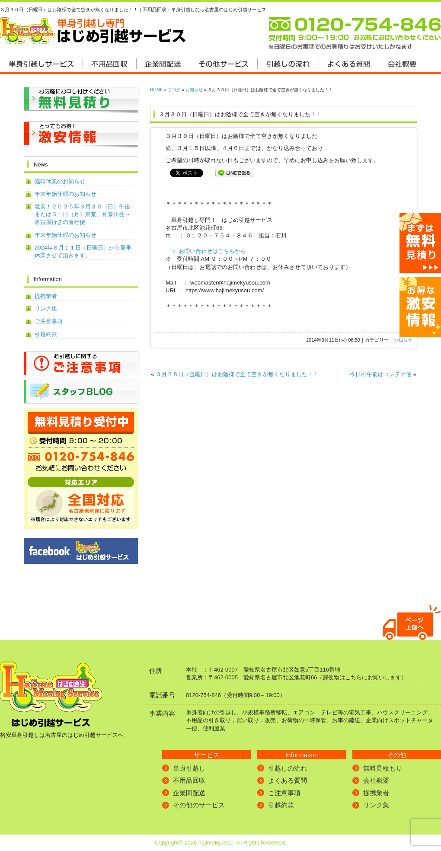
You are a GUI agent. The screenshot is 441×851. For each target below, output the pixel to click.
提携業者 (46, 296)
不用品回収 (189, 780)
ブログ (174, 89)
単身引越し (189, 768)
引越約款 (46, 334)
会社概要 (376, 780)
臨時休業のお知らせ (60, 181)
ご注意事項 (49, 321)
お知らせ (194, 89)
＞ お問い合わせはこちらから (208, 251)
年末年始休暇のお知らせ (65, 194)
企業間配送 (189, 793)
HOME (156, 89)
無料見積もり (382, 768)
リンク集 (46, 308)
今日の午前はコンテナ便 (381, 374)
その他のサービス (199, 805)
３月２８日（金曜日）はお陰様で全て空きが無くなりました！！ (237, 374)
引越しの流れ (287, 768)
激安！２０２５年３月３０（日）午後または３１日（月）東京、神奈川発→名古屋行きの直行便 (82, 214)
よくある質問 (287, 780)
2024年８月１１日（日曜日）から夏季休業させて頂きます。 (83, 251)
